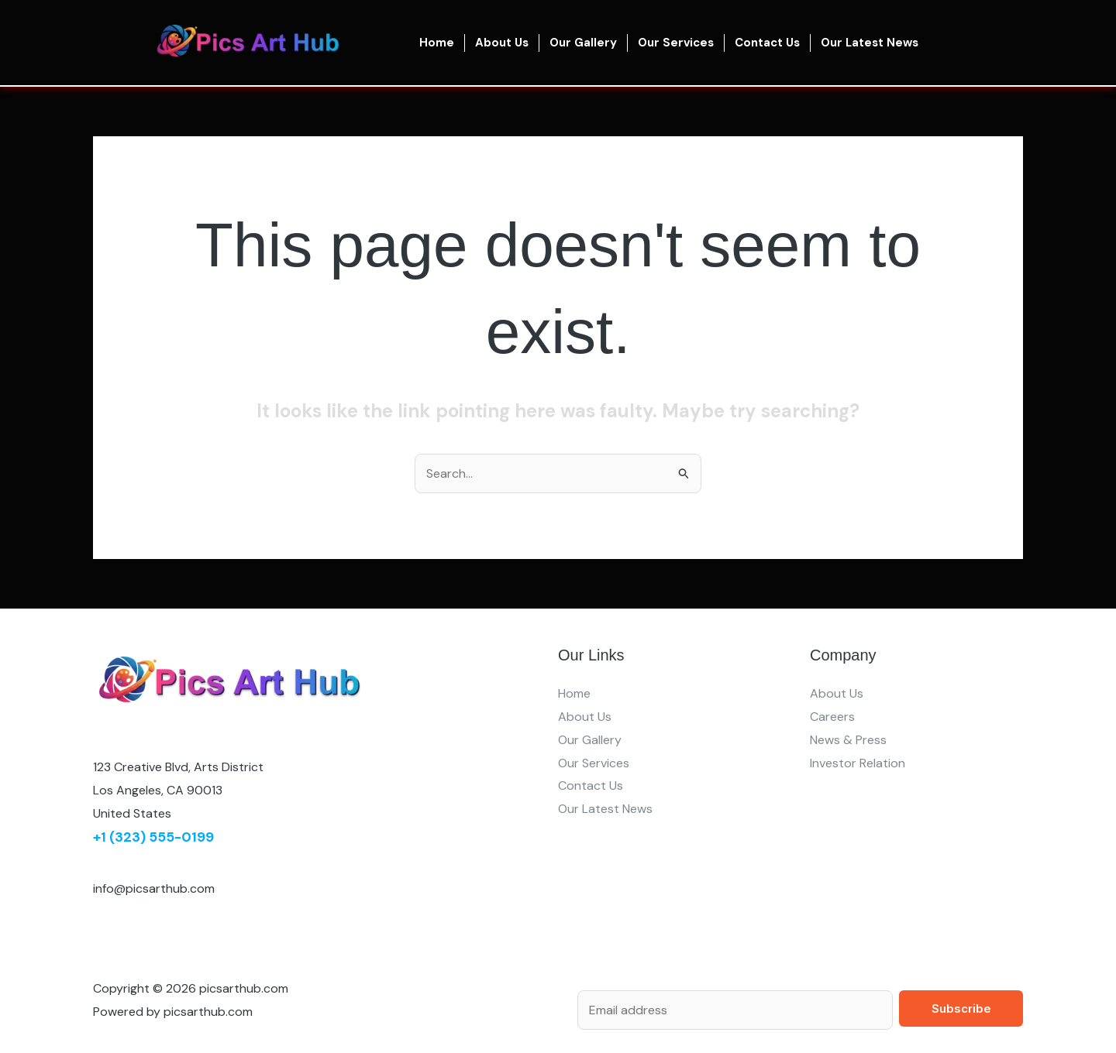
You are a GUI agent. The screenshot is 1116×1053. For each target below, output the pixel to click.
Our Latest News (869, 42)
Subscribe (961, 1008)
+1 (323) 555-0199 (153, 836)
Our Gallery (583, 42)
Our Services (676, 42)
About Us (502, 42)
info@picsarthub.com (154, 888)
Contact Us (767, 42)
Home (436, 42)
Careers (832, 716)
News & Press (848, 740)
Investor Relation (857, 763)
